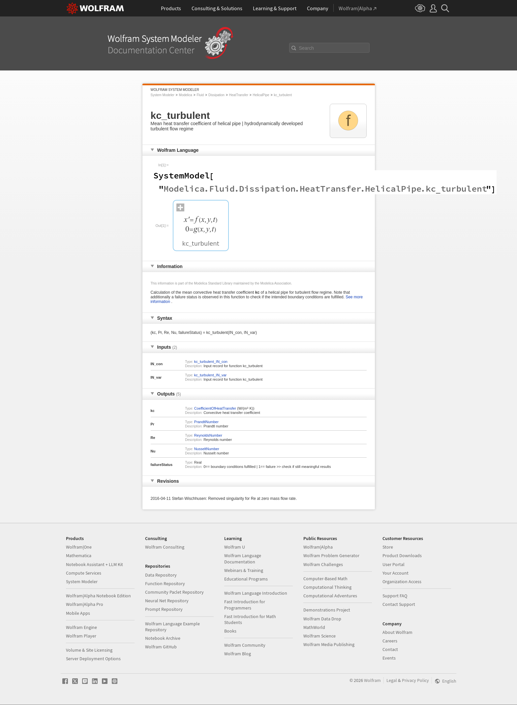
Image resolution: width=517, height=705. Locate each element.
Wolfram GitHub (161, 647)
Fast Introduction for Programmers (244, 604)
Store (387, 547)
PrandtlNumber (206, 422)
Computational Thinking (327, 587)
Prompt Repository (164, 609)
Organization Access (401, 581)
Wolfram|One (79, 547)
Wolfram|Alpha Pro (84, 604)
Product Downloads (402, 555)
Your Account (395, 573)
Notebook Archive (162, 638)
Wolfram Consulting (164, 547)
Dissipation (216, 95)
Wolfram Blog (237, 654)
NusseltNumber (206, 449)
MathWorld (314, 627)
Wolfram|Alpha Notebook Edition (98, 596)
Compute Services (83, 573)
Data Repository (161, 575)
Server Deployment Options (93, 659)
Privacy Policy (415, 680)
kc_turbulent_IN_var (210, 375)
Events (389, 658)
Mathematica (78, 555)
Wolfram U (234, 547)
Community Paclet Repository (174, 592)
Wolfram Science (319, 636)
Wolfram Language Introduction (255, 593)
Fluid (200, 95)
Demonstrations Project (326, 610)
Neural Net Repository (167, 601)
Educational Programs (246, 579)
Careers (389, 641)
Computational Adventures (330, 596)
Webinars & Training (243, 570)
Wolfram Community (244, 645)
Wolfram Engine (81, 627)
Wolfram (372, 680)
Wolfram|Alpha (318, 547)
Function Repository (165, 583)
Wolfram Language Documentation (242, 558)
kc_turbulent (282, 95)
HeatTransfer (238, 95)
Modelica (185, 95)
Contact (390, 649)
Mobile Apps (78, 613)
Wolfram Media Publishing (328, 644)
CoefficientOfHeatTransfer (215, 408)
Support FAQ (394, 596)
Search (306, 48)
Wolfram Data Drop (322, 619)
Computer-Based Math (325, 579)
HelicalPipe (261, 95)
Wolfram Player (81, 636)
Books (230, 631)
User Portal (393, 564)
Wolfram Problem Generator (331, 555)
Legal (391, 680)
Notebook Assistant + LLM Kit (94, 564)
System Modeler (162, 95)
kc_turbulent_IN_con (211, 362)
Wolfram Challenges (323, 564)
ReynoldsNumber (208, 435)
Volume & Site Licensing (89, 650)
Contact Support (398, 604)
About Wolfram (397, 632)
